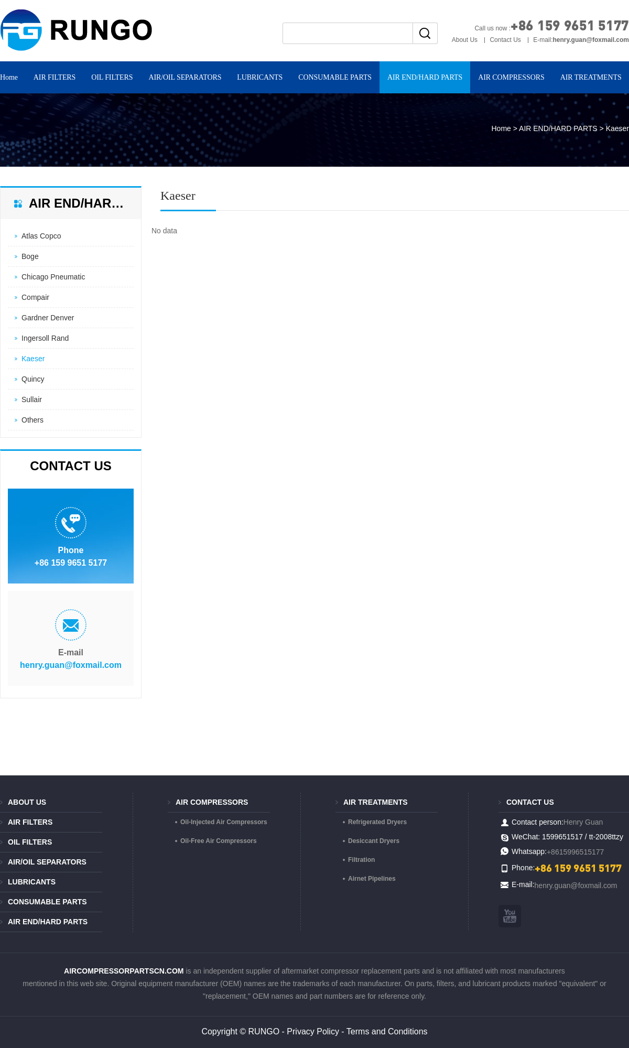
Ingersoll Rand (45, 338)
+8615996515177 (575, 852)
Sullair (31, 399)
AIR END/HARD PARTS (424, 77)
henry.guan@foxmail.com (71, 665)
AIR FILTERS (54, 77)
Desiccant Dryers (373, 841)
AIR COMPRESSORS (511, 77)
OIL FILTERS (112, 77)
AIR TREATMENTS (375, 802)
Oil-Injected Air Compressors (223, 822)
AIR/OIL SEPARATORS (184, 77)
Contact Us (505, 40)
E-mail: (581, 40)
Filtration (361, 859)
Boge (30, 256)
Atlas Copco (41, 236)
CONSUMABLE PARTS (335, 77)
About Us (465, 40)
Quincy (33, 379)
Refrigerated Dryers (377, 822)
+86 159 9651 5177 (570, 25)
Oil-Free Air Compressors (218, 841)
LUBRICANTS (260, 77)
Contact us (530, 802)
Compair (35, 297)
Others (32, 420)
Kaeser (33, 358)
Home (501, 128)
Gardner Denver (47, 318)
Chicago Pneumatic (53, 277)
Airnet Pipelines (372, 878)
